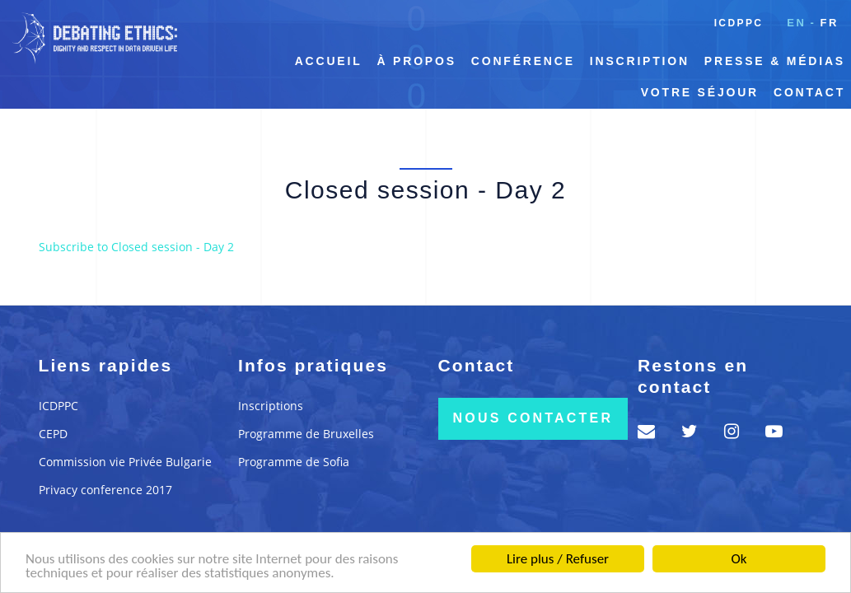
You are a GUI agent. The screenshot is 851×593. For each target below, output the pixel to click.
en (796, 22)
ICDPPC (739, 23)
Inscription (640, 61)
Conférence (523, 61)
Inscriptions (270, 405)
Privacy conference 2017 (105, 489)
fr (829, 22)
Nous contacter (533, 418)
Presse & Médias (774, 61)
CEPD (53, 433)
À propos (416, 61)
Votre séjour (700, 92)
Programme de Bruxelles (306, 433)
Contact (809, 92)
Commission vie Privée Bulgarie (125, 461)
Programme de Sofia (293, 461)
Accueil (328, 61)
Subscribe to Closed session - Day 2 (136, 246)
